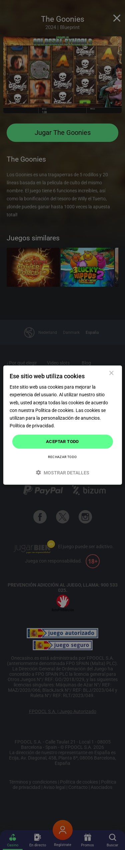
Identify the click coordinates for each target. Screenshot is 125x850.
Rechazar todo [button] (62, 456)
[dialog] (62, 425)
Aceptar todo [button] (62, 441)
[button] (62, 472)
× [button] (111, 373)
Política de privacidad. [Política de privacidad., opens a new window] (32, 425)
